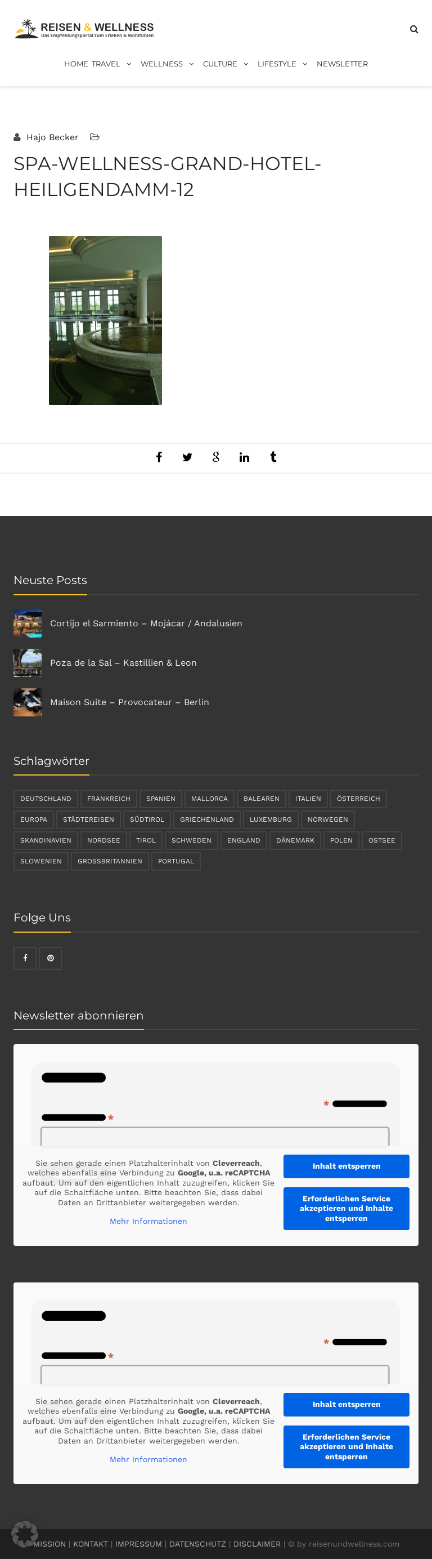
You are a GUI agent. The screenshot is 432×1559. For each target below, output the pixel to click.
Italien (308, 799)
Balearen (262, 799)
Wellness (170, 64)
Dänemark (295, 840)
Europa (33, 819)
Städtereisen (88, 819)
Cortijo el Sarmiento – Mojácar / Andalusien (146, 623)
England (243, 840)
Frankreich (108, 799)
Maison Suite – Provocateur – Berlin (129, 702)
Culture (228, 64)
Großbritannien (110, 861)
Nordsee (103, 840)
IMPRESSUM (138, 1543)
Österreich (358, 799)
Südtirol (147, 819)
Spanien (161, 799)
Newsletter (342, 63)
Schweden (192, 840)
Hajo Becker (51, 137)
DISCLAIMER (257, 1543)
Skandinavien (45, 840)
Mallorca (209, 799)
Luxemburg (271, 819)
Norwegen (328, 819)
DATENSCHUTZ (197, 1543)
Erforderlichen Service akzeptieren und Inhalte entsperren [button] (346, 1208)
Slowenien (41, 861)
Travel (114, 64)
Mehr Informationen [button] (148, 1221)
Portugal (176, 861)
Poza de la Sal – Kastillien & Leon (123, 662)
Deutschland (45, 799)
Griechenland (207, 819)
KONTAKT (90, 1543)
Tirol (146, 840)
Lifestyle (285, 64)
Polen (341, 840)
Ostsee (381, 840)
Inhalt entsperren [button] (347, 1165)
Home (76, 63)
